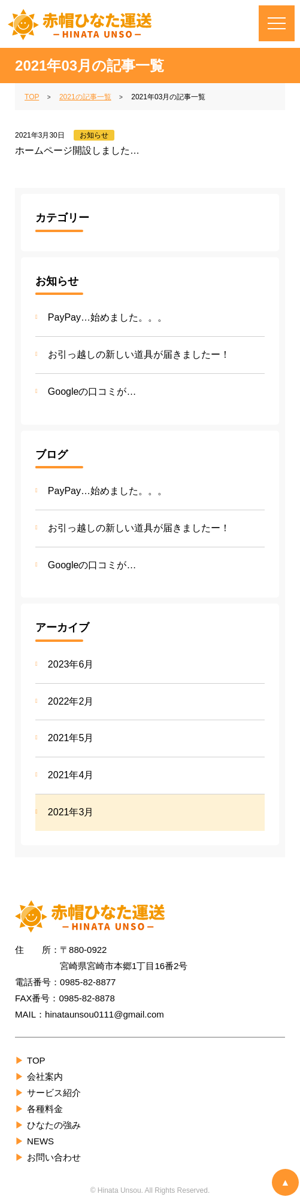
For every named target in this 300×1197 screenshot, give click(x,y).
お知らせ (94, 135)
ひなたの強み (54, 1125)
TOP (36, 1060)
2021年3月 (71, 812)
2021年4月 (71, 775)
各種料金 (45, 1109)
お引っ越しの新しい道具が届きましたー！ (139, 354)
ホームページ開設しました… (77, 150)
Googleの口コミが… (92, 391)
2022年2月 (71, 701)
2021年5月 (71, 738)
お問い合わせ (54, 1157)
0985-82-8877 (88, 982)
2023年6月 (71, 664)
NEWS (40, 1141)
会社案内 (45, 1076)
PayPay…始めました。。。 (107, 317)
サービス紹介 (54, 1093)
